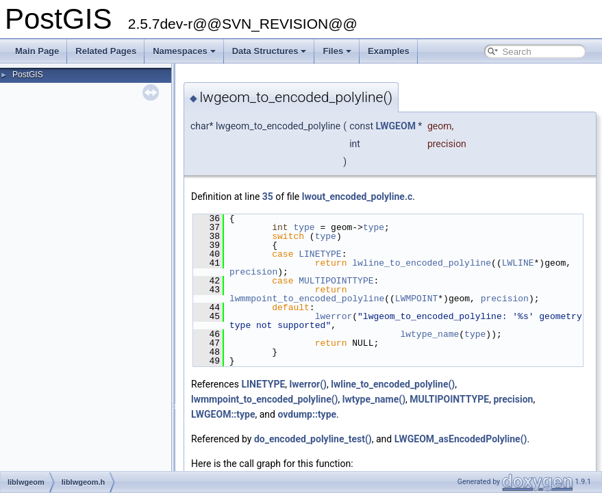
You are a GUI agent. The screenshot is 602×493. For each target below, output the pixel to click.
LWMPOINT (416, 298)
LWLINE (518, 263)
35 (267, 196)
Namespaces (184, 51)
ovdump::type (306, 414)
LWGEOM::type (223, 414)
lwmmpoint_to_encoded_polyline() (264, 399)
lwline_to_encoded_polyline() (393, 384)
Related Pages (105, 51)
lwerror (334, 316)
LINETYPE (320, 254)
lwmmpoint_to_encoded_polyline (306, 298)
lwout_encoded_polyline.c (357, 196)
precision (253, 272)
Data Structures (269, 51)
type (303, 227)
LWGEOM (395, 126)
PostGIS (27, 74)
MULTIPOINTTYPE (336, 281)
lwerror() (308, 384)
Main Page (37, 51)
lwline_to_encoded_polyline (421, 263)
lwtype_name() (373, 399)
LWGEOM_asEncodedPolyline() (460, 438)
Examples (389, 51)
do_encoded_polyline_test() (313, 438)
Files (337, 51)
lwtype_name (429, 334)
